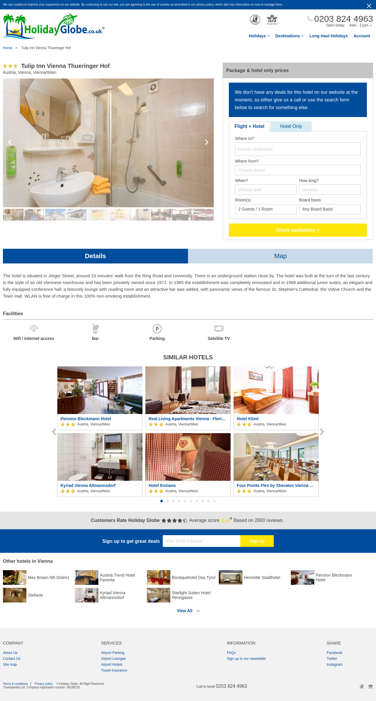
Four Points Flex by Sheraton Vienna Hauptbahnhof (276, 485)
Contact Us (11, 659)
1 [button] (161, 501)
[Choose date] (266, 189)
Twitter (332, 659)
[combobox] (298, 149)
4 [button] (179, 501)
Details (95, 256)
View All (184, 610)
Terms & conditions (15, 683)
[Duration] (330, 189)
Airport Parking (112, 653)
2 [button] (167, 501)
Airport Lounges (113, 659)
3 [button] (173, 501)
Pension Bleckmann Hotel (86, 418)
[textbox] (299, 149)
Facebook (334, 653)
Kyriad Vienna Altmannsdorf (88, 485)
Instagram (334, 664)
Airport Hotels (111, 664)
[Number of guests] (266, 209)
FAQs (231, 653)
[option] (100, 432)
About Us (10, 653)
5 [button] (185, 501)
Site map (10, 664)
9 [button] (209, 501)
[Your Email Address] (201, 541)
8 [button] (203, 501)
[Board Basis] (330, 209)
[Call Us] (340, 19)
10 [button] (214, 501)
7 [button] (197, 501)
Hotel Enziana (162, 485)
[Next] (321, 431)
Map (280, 256)
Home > (11, 48)
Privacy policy (44, 683)
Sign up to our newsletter (246, 659)
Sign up (256, 541)
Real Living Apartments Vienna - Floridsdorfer (188, 418)
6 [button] (191, 501)
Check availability (298, 230)
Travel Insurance (114, 670)
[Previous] (54, 431)
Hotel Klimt (247, 418)
